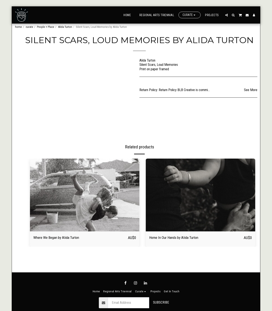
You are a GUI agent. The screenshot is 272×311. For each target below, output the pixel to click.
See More (250, 90)
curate (29, 26)
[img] (84, 195)
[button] (226, 15)
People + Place (45, 26)
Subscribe (161, 302)
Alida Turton (65, 26)
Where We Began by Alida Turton (59, 237)
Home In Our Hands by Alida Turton (178, 237)
